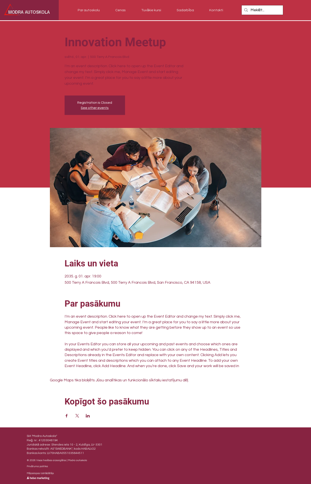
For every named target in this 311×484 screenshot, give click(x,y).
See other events (95, 108)
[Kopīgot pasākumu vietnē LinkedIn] (88, 415)
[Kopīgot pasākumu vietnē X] (77, 415)
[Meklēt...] (262, 10)
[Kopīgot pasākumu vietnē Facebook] (67, 415)
